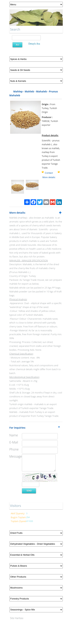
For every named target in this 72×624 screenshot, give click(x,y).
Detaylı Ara (34, 43)
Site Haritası (16, 618)
